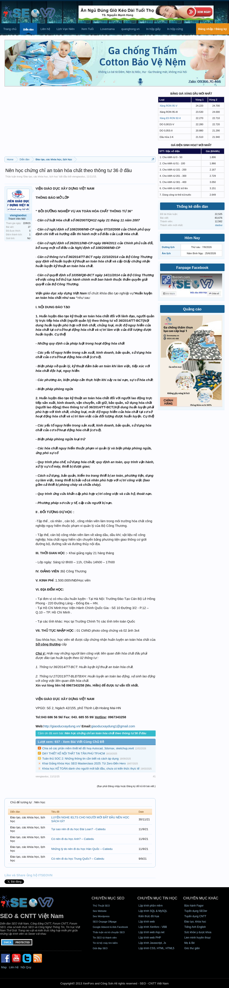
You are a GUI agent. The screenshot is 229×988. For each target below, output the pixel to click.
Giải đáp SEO (100, 948)
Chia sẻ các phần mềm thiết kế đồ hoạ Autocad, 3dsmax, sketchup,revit (88, 748)
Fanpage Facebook (192, 268)
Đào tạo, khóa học (195, 921)
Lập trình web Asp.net (151, 932)
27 (29, 227)
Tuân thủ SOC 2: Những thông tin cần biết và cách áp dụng (80, 758)
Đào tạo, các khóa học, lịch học (41, 176)
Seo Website (99, 911)
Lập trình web (147, 921)
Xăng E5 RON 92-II (170, 118)
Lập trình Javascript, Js (152, 942)
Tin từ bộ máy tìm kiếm (105, 943)
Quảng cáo (192, 309)
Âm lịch (166, 253)
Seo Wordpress (101, 916)
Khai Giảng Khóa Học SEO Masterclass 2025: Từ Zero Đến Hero (84, 763)
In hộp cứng (175, 29)
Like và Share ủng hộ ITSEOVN (28, 875)
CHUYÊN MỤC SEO (108, 898)
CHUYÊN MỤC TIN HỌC (157, 898)
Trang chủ (9, 29)
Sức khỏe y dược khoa (197, 932)
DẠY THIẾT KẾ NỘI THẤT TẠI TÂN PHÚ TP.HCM (73, 753)
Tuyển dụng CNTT (195, 916)
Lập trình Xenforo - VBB (153, 926)
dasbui (218, 225)
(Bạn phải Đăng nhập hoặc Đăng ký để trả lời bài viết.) (126, 786)
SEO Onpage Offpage (105, 921)
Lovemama (107, 29)
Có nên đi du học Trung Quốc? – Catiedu (77, 858)
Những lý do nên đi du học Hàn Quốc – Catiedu (82, 849)
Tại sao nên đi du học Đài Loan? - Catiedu (78, 829)
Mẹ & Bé (189, 942)
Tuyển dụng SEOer (195, 911)
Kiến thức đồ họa (149, 916)
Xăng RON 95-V (168, 105)
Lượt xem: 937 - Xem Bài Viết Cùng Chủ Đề (71, 742)
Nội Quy (26, 967)
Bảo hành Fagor (193, 905)
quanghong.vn (130, 29)
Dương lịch (168, 247)
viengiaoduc (78, 176)
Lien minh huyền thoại (197, 937)
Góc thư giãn (192, 948)
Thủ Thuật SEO (101, 905)
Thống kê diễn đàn (192, 206)
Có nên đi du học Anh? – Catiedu (72, 839)
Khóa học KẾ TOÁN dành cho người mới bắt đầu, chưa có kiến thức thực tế (90, 768)
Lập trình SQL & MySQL (153, 911)
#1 (154, 776)
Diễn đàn (28, 29)
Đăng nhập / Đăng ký (212, 29)
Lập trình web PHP (150, 937)
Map (4, 967)
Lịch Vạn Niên (66, 29)
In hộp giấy (153, 29)
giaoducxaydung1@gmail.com (113, 726)
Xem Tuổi (87, 29)
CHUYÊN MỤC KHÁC (200, 898)
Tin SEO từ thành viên (105, 937)
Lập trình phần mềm (151, 905)
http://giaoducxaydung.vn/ (62, 726)
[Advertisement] (80, 123)
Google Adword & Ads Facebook (110, 927)
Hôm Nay (192, 238)
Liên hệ (45, 29)
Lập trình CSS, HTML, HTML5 (156, 948)
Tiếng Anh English (195, 926)
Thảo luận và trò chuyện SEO (109, 932)
